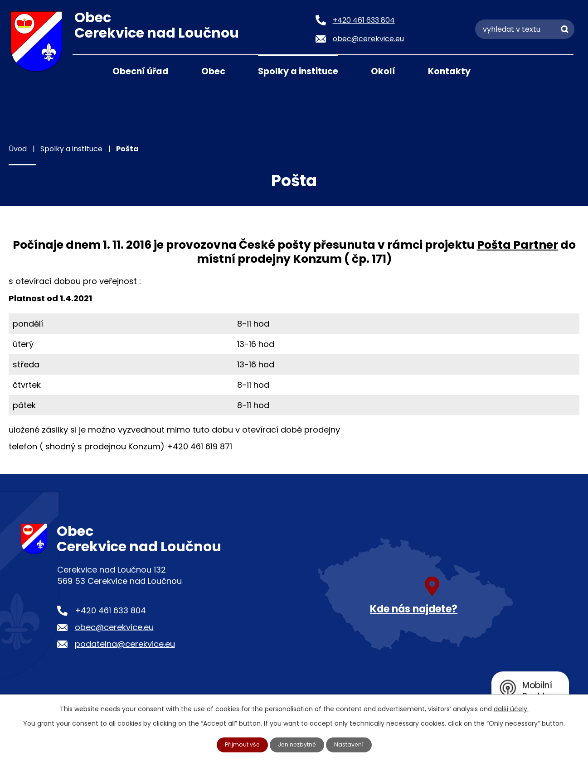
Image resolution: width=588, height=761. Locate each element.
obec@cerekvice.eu (114, 627)
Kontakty (449, 71)
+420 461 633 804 (110, 610)
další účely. (511, 708)
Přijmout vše (238, 744)
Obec (213, 71)
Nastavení (353, 744)
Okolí (383, 71)
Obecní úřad (140, 71)
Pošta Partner (517, 245)
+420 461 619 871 (199, 446)
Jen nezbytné (297, 744)
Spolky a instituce (298, 71)
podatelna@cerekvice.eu (125, 644)
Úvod (84, 71)
